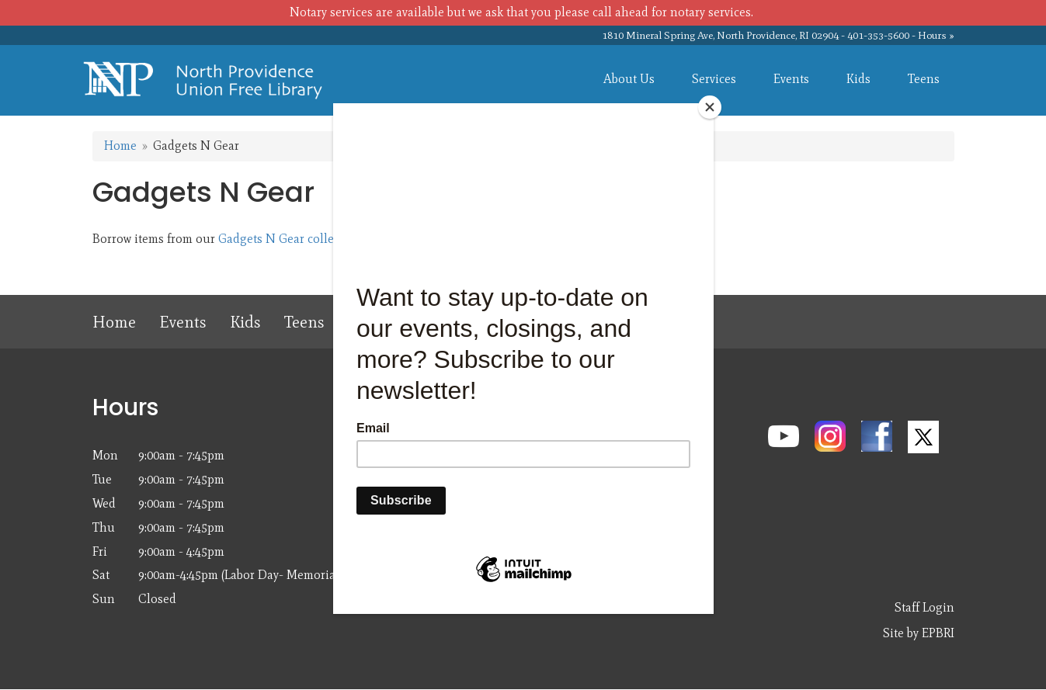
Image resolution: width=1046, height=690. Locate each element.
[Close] (709, 107)
